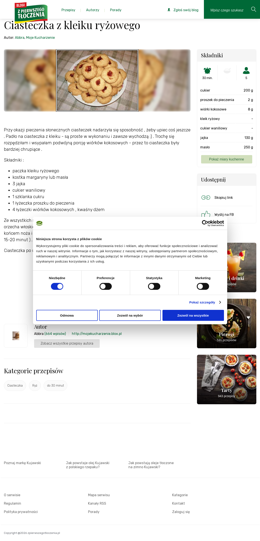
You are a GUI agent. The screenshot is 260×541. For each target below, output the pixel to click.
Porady (93, 512)
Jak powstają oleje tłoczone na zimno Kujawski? (151, 465)
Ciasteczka (15, 385)
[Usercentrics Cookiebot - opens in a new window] (205, 223)
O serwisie (12, 495)
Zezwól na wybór (130, 315)
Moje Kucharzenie (40, 38)
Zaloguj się (181, 512)
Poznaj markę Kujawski (22, 463)
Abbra (19, 38)
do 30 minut (55, 385)
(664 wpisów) (55, 334)
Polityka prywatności (21, 512)
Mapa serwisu (99, 495)
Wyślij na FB (217, 214)
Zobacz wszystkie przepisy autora (67, 343)
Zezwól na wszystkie (193, 315)
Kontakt (178, 503)
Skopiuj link (216, 197)
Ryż (34, 385)
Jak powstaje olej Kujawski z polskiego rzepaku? (87, 465)
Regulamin (12, 503)
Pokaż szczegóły (202, 302)
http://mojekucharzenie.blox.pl (97, 334)
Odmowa (67, 315)
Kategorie (180, 495)
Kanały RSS (97, 503)
